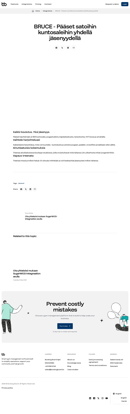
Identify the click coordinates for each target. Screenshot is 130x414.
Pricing (38, 4)
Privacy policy (7, 388)
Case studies (72, 369)
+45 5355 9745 (50, 366)
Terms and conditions (98, 365)
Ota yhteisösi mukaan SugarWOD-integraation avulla (27, 273)
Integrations (27, 4)
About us (71, 360)
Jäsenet (21, 183)
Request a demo (112, 4)
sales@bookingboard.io (54, 369)
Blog (69, 366)
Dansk (124, 401)
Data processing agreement (96, 361)
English (124, 398)
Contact (47, 4)
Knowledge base (74, 363)
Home (37, 11)
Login (125, 4)
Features (14, 4)
